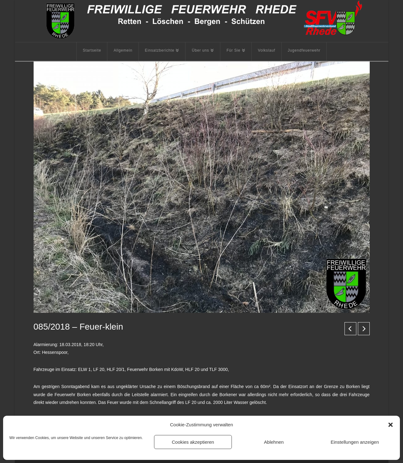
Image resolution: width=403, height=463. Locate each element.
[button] (390, 425)
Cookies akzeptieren (193, 442)
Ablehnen (274, 442)
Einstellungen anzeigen (354, 442)
